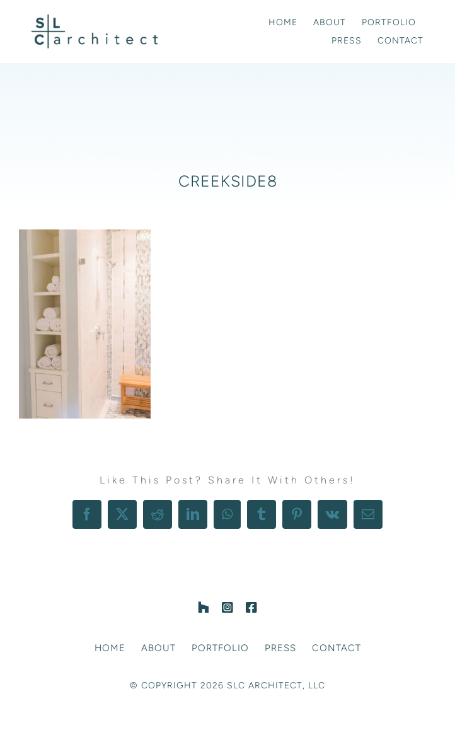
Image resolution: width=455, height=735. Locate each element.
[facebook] (251, 607)
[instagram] (227, 607)
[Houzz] (203, 607)
